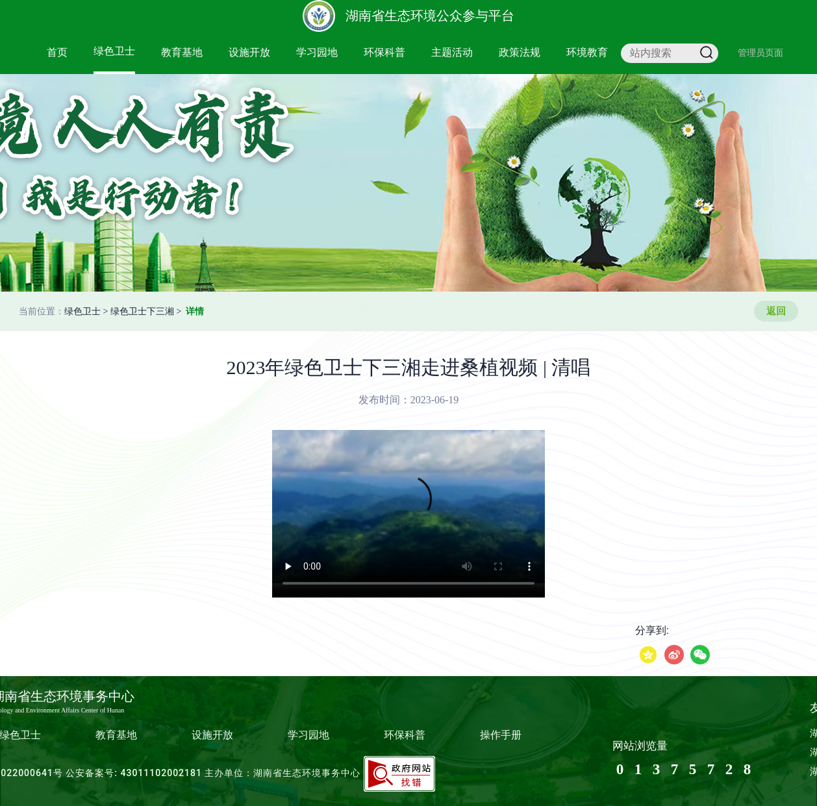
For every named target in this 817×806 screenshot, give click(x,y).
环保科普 (384, 52)
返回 (776, 311)
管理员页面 (760, 52)
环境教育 (587, 52)
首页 (57, 52)
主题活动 (452, 52)
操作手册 (501, 735)
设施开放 (249, 52)
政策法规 (519, 52)
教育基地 (182, 52)
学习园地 (317, 52)
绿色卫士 (114, 51)
